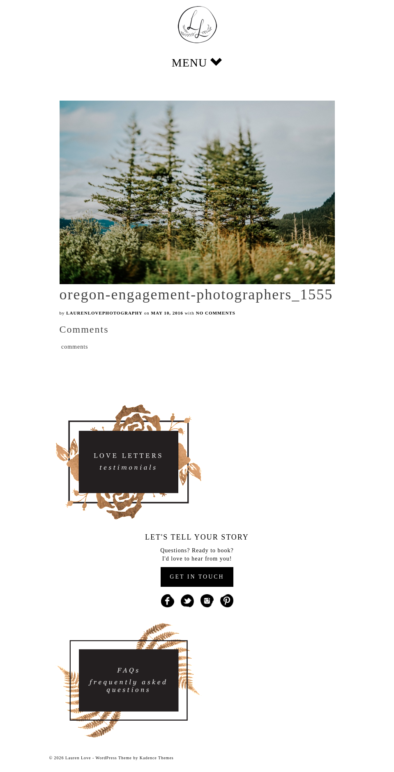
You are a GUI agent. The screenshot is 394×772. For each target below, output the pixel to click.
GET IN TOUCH (197, 577)
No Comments (215, 312)
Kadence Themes (157, 758)
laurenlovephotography (104, 312)
